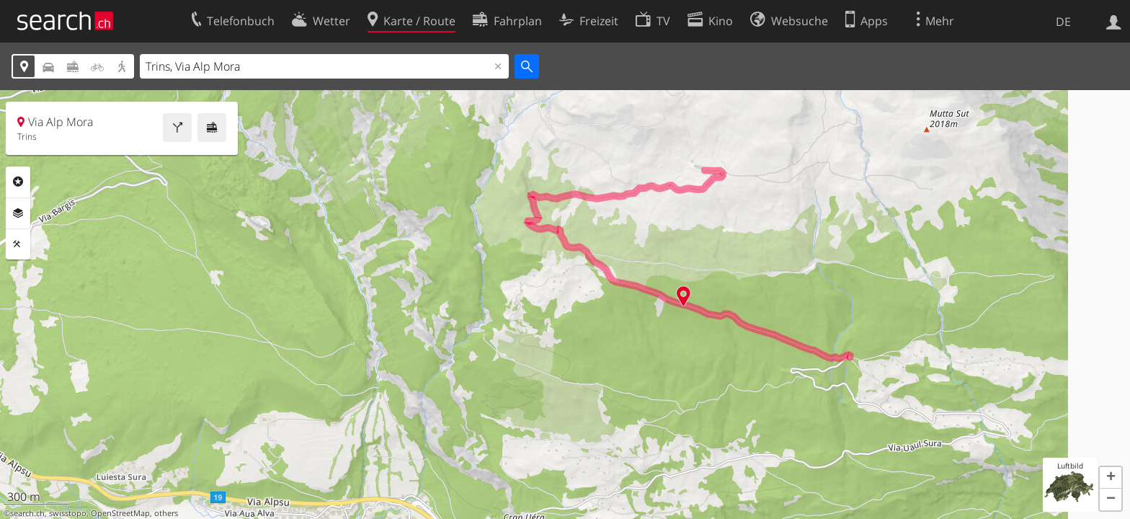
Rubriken (18, 182)
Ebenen (18, 213)
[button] (1110, 478)
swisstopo (67, 513)
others (166, 513)
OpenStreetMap (120, 513)
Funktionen (18, 244)
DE (1063, 22)
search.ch (27, 513)
